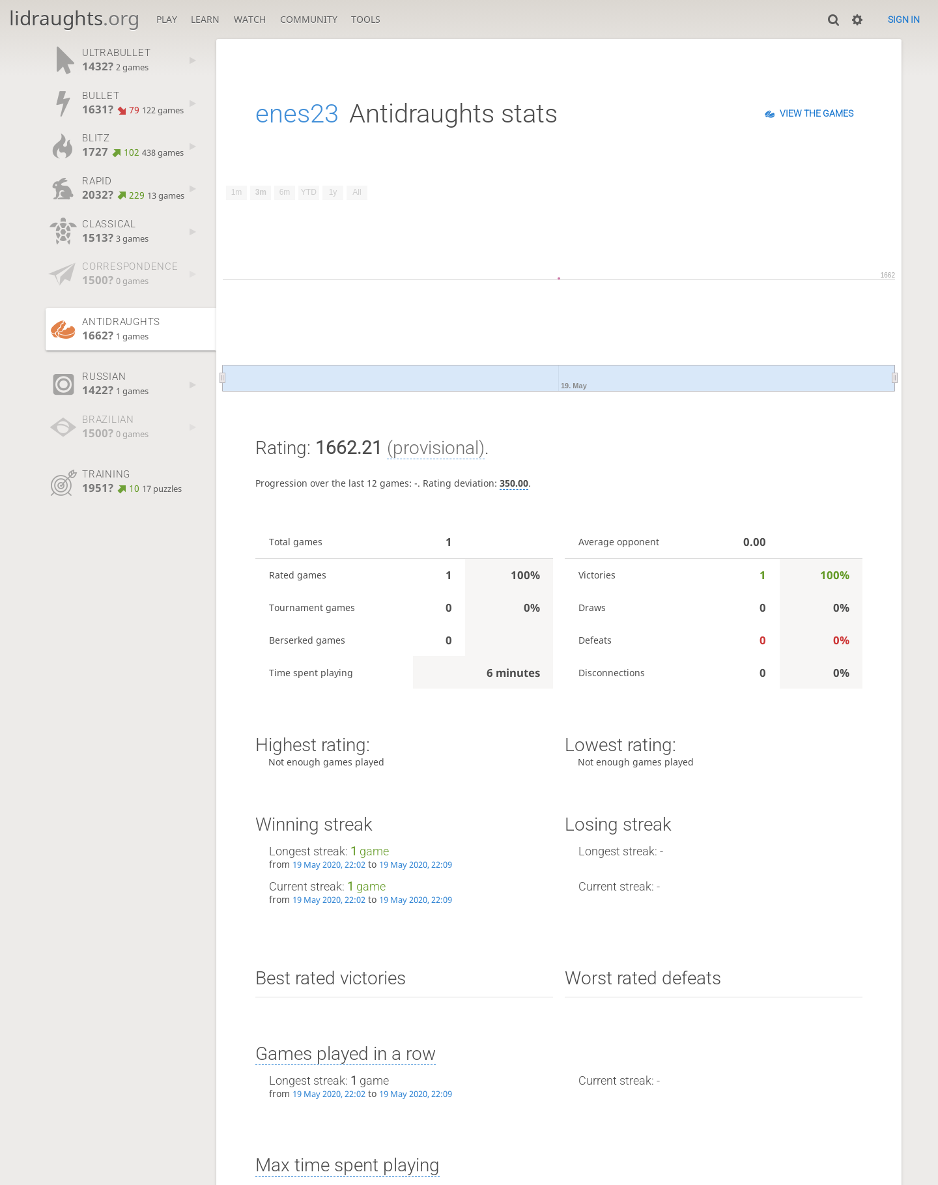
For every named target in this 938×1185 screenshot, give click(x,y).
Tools (365, 19)
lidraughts (74, 18)
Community (308, 19)
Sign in (904, 19)
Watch (250, 19)
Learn (205, 19)
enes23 (297, 113)
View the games (816, 113)
